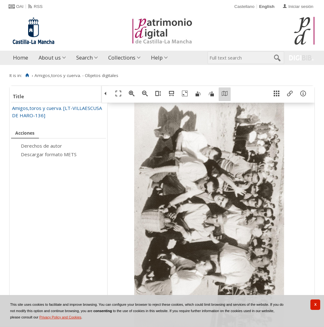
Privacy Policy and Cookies (60, 317)
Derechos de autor (41, 146)
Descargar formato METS (49, 154)
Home (20, 57)
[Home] (27, 75)
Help (157, 57)
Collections (121, 57)
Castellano (244, 6)
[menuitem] (22, 58)
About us (50, 57)
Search (84, 57)
